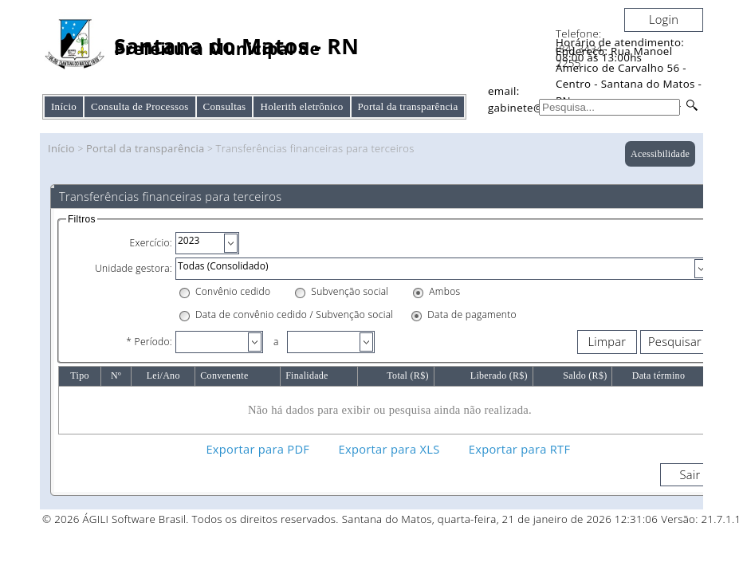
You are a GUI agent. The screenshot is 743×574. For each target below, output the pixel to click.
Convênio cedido (232, 291)
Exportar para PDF (257, 449)
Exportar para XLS (389, 449)
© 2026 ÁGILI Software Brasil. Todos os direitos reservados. (190, 519)
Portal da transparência (145, 148)
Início (64, 106)
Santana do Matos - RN (236, 46)
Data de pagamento (472, 314)
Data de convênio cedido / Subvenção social (294, 314)
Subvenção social (349, 291)
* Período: (149, 341)
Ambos (444, 291)
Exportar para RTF (519, 449)
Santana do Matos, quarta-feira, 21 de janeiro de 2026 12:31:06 (500, 519)
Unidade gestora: (133, 268)
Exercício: (150, 243)
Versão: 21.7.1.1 (701, 519)
